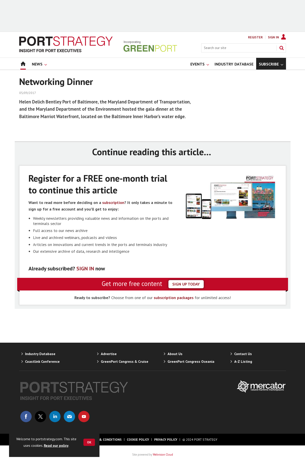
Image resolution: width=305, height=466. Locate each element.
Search (281, 48)
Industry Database (40, 353)
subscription (113, 202)
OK (89, 442)
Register (255, 37)
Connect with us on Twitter (40, 416)
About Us (175, 353)
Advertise (109, 353)
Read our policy (56, 445)
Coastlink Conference (42, 361)
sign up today (186, 284)
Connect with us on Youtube (84, 416)
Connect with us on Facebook (26, 416)
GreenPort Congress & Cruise (124, 361)
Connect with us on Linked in (55, 416)
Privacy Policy (165, 440)
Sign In (273, 37)
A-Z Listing (243, 361)
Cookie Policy (138, 440)
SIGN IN (85, 268)
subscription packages (174, 297)
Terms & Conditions (105, 440)
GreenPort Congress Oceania (191, 361)
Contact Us (243, 353)
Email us (69, 416)
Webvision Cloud (163, 454)
